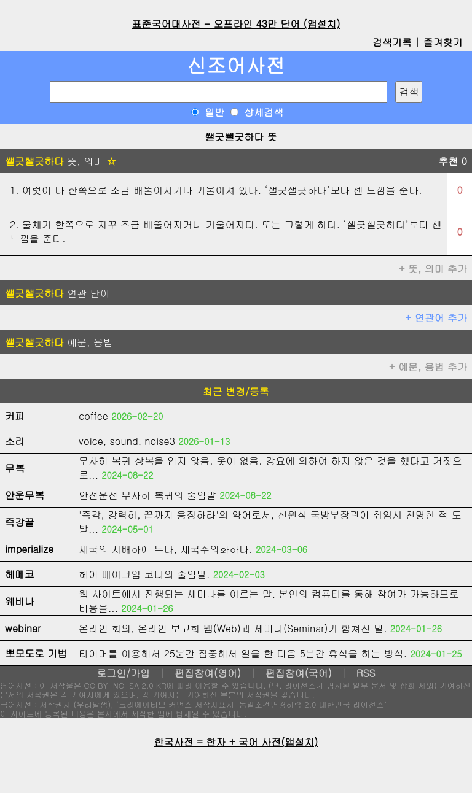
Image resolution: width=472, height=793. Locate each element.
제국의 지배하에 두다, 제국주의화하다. (166, 549)
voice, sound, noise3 (127, 441)
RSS (366, 673)
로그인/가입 (123, 673)
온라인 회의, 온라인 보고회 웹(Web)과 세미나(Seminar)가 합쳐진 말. (233, 628)
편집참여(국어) (299, 673)
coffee (93, 416)
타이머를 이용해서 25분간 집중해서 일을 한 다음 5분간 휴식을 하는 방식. (243, 653)
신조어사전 (236, 65)
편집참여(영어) (208, 673)
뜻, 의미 (60, 161)
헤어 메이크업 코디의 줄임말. (144, 574)
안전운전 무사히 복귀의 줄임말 (147, 495)
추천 (452, 161)
